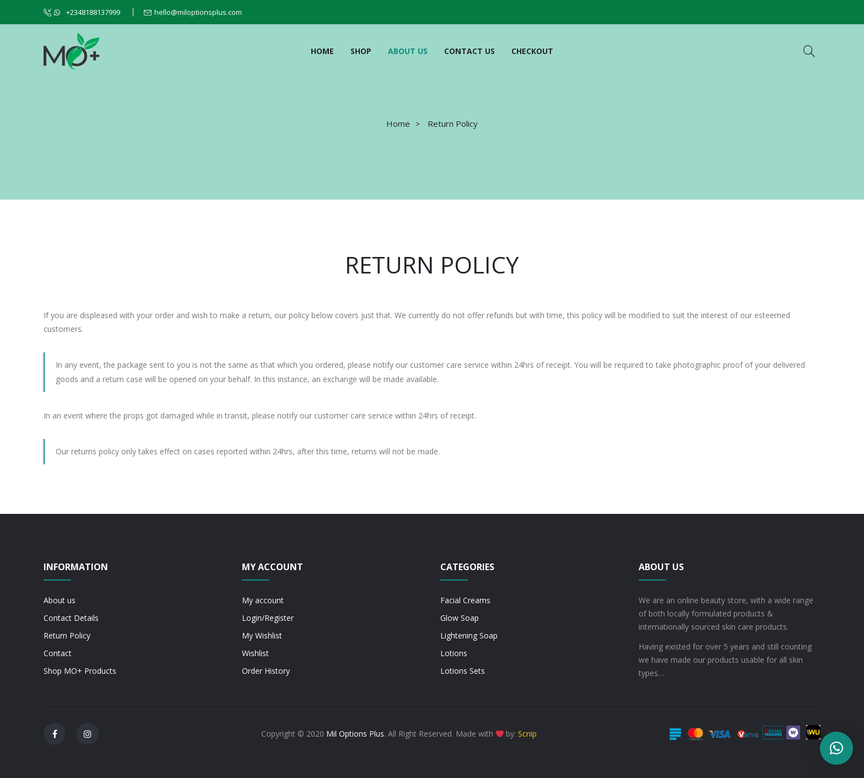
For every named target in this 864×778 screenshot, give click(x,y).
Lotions (453, 653)
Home (398, 123)
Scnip (527, 733)
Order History (266, 671)
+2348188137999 (87, 12)
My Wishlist (262, 635)
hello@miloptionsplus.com (198, 12)
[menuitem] (322, 51)
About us (59, 600)
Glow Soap (459, 618)
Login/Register (268, 618)
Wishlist (255, 653)
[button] (836, 748)
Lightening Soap (469, 635)
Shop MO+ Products (80, 671)
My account (263, 600)
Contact (58, 653)
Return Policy (67, 635)
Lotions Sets (462, 671)
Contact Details (71, 618)
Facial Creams (465, 600)
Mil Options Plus (355, 733)
